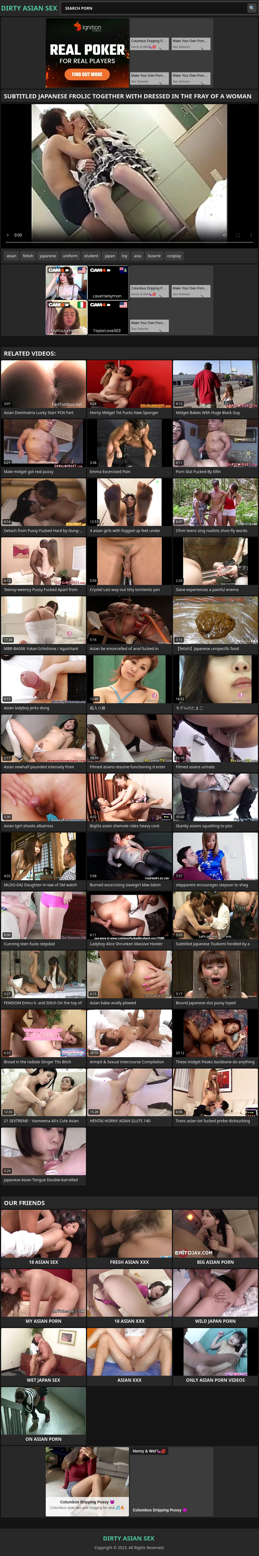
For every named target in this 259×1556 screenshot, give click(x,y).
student (91, 255)
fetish (28, 255)
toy (124, 255)
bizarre (154, 255)
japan (110, 255)
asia (137, 255)
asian (11, 255)
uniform (70, 255)
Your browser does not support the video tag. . (129, 176)
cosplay (174, 255)
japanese (48, 255)
